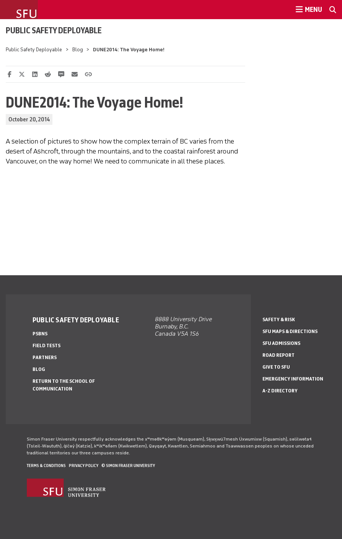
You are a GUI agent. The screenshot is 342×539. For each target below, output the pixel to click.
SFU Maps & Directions (290, 331)
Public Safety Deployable (54, 30)
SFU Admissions (281, 343)
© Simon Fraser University (128, 465)
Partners (45, 357)
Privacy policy (83, 465)
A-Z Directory (280, 390)
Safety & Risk (278, 319)
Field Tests (46, 345)
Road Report (278, 355)
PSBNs (40, 333)
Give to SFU (276, 367)
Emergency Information (292, 379)
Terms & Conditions (46, 465)
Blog (77, 49)
